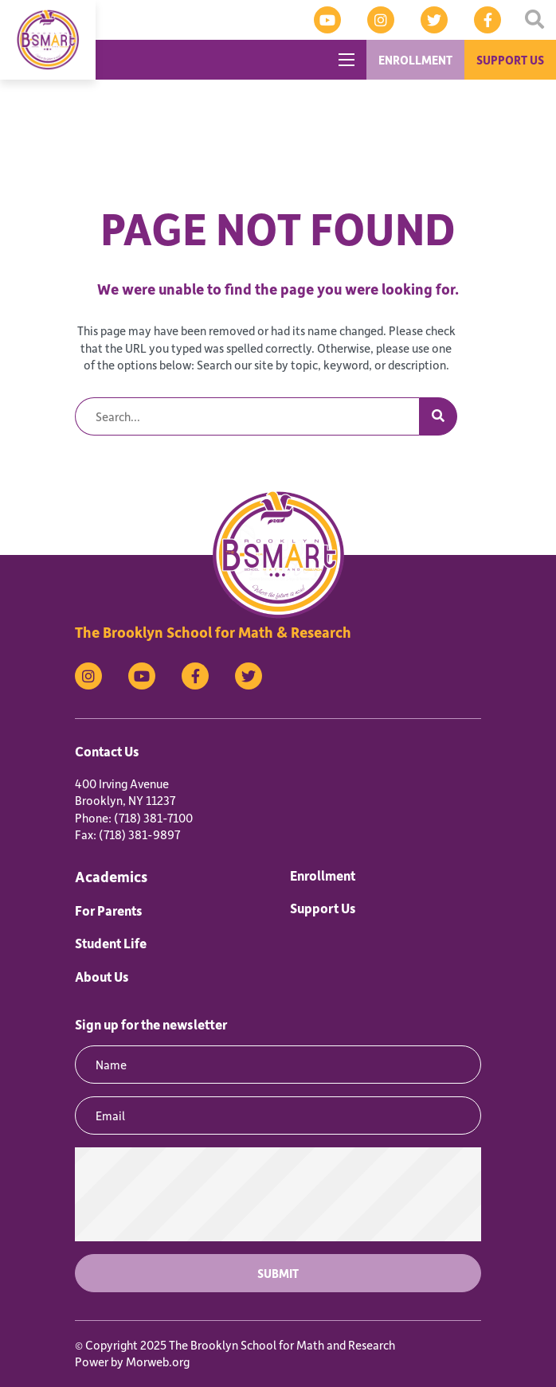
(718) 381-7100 (153, 818)
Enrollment (322, 875)
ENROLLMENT (415, 60)
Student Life (111, 942)
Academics (111, 876)
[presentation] (278, 1194)
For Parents (109, 910)
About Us (102, 976)
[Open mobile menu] (346, 60)
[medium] (327, 19)
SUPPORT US (510, 60)
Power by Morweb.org (132, 1361)
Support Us (323, 907)
